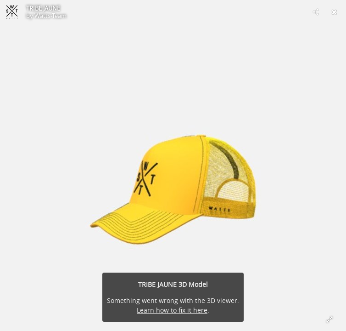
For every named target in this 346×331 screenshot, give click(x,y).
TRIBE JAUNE (43, 8)
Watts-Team (50, 15)
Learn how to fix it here (172, 310)
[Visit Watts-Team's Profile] (12, 12)
